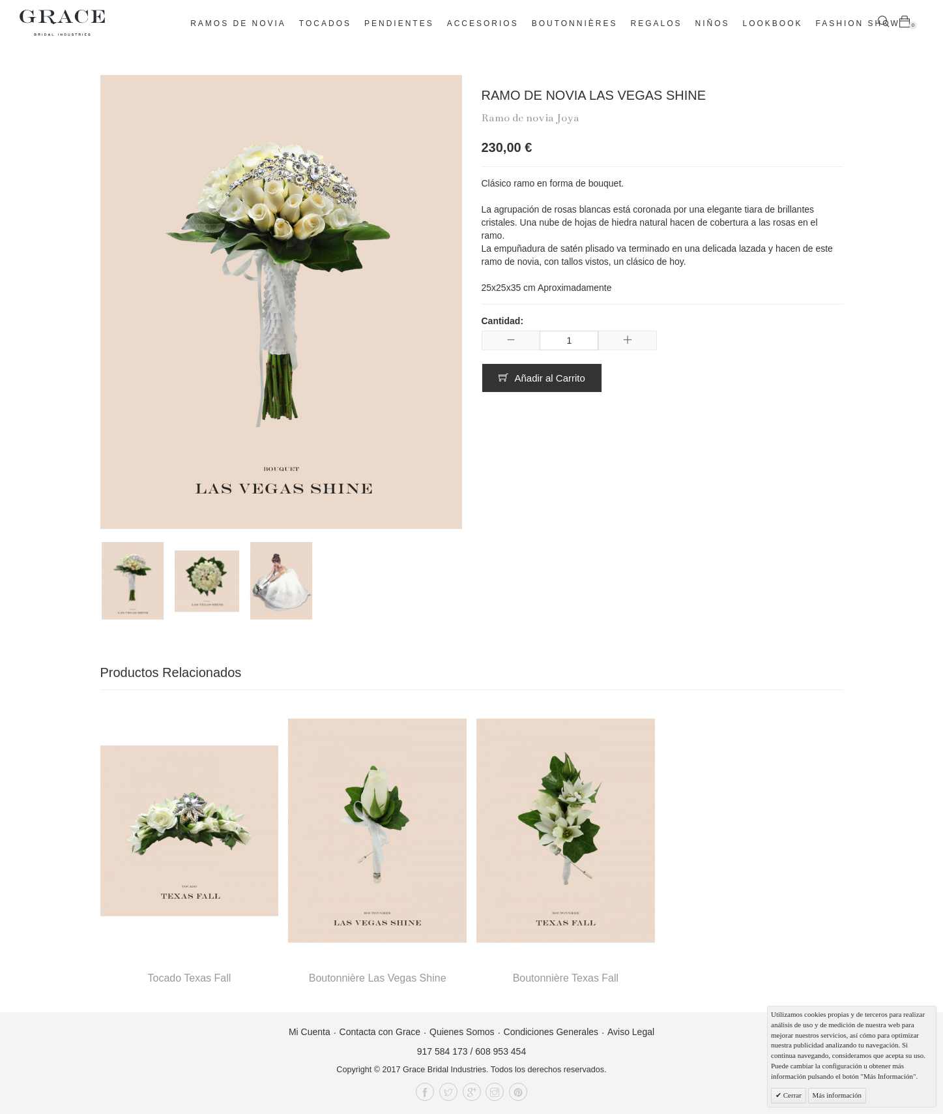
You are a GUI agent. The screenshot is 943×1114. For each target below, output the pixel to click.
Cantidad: (503, 321)
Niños (712, 23)
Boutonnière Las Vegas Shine (377, 978)
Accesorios (483, 23)
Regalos (656, 23)
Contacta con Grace (380, 1032)
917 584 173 (442, 1051)
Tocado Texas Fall (189, 978)
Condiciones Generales (551, 1032)
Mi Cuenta (309, 1032)
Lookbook (773, 23)
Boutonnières (575, 23)
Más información (837, 1095)
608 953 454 (500, 1051)
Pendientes (399, 23)
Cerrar (791, 1095)
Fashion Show (858, 23)
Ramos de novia (238, 23)
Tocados (325, 23)
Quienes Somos (462, 1032)
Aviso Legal (630, 1032)
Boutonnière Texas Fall (565, 978)
